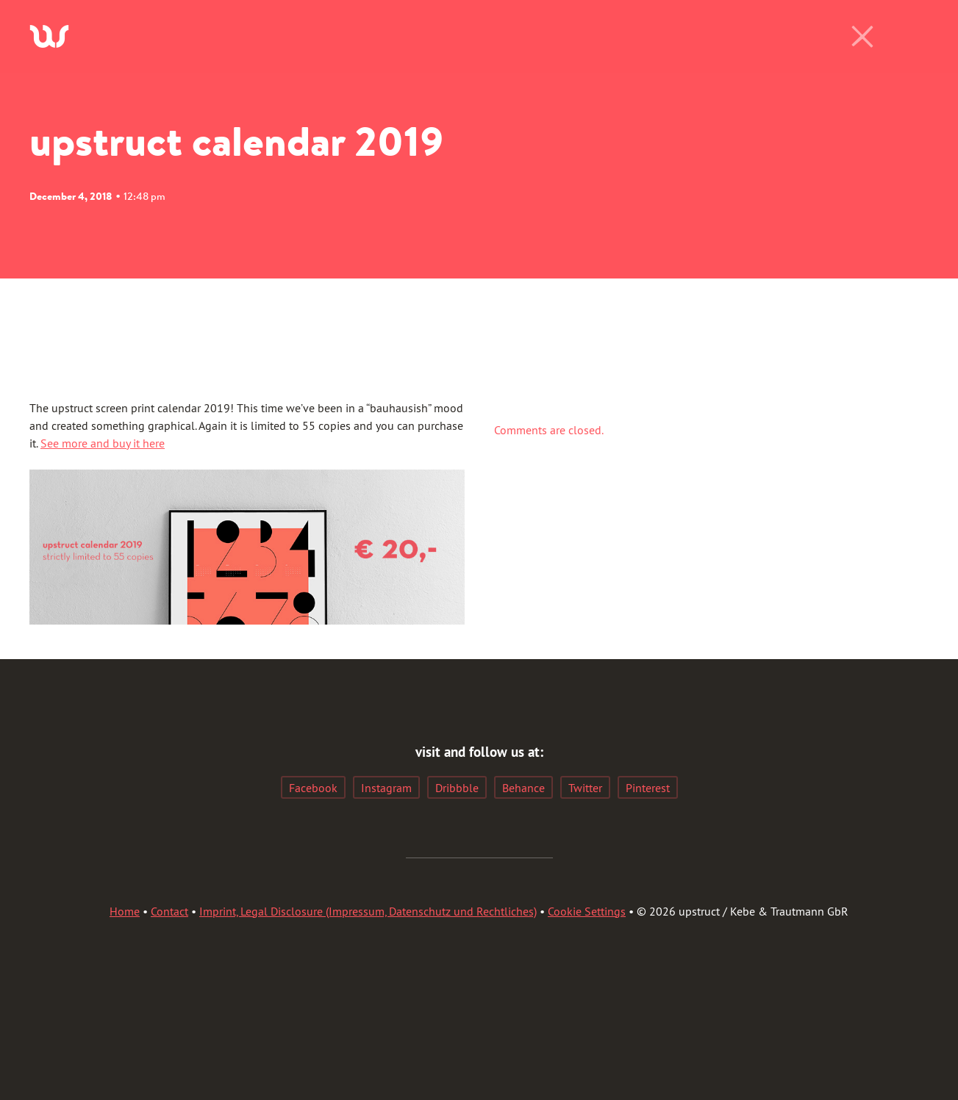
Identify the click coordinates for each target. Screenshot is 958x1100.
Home (125, 911)
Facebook (313, 787)
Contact (169, 911)
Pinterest (648, 787)
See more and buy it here (102, 443)
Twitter (585, 787)
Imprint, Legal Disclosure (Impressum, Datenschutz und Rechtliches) (368, 911)
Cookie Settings (587, 911)
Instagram (386, 787)
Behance (523, 787)
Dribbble (457, 787)
